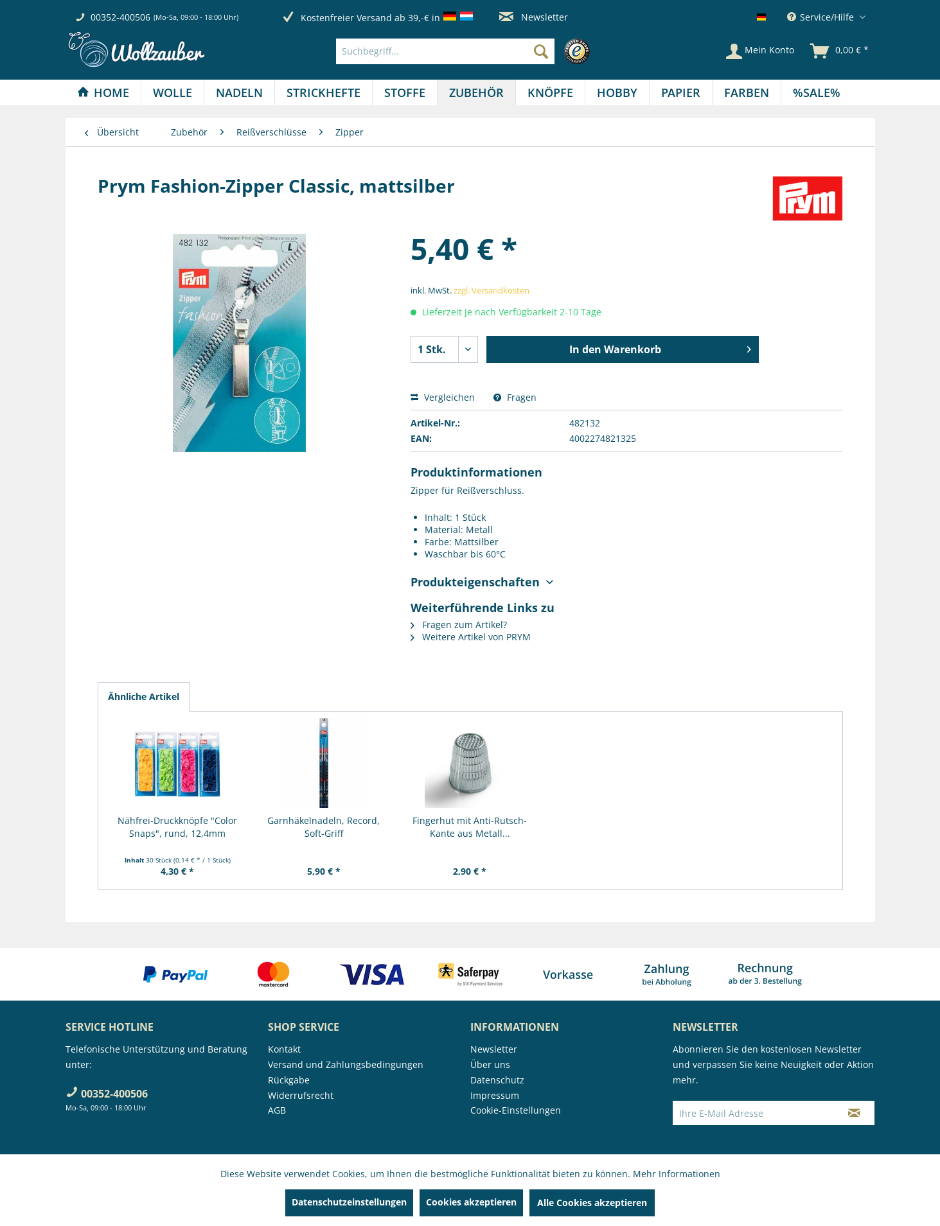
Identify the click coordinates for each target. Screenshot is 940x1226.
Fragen (515, 397)
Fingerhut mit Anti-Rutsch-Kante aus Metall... (469, 826)
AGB (277, 1110)
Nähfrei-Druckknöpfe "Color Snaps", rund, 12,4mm (177, 826)
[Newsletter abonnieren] (854, 1113)
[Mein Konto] (760, 51)
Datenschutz (497, 1080)
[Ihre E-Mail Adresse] (754, 1113)
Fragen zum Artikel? (459, 624)
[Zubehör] (476, 92)
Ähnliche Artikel (143, 696)
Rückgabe (289, 1080)
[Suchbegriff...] (445, 51)
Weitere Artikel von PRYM (471, 637)
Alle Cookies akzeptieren (592, 1202)
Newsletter (533, 17)
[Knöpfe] (550, 92)
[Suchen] (541, 51)
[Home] (103, 92)
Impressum (494, 1095)
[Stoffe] (405, 92)
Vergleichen (443, 397)
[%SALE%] (816, 92)
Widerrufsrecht (300, 1095)
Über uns (490, 1064)
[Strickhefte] (323, 92)
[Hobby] (617, 92)
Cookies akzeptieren (471, 1202)
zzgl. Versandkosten (491, 290)
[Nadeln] (239, 92)
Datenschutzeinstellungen (349, 1202)
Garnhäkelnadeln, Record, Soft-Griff (323, 826)
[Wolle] (172, 92)
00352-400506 (120, 17)
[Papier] (681, 92)
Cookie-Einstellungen (515, 1110)
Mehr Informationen (676, 1174)
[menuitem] (466, 51)
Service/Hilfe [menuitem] (821, 17)
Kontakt (284, 1049)
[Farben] (747, 92)
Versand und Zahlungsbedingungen (345, 1064)
